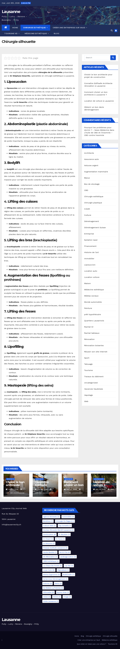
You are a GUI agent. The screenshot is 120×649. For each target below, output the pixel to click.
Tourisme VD (11, 33)
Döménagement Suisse (95, 227)
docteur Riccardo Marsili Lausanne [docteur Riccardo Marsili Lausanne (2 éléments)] (58, 530)
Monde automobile (93, 302)
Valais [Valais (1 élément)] (46, 597)
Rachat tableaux (91, 333)
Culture (87, 215)
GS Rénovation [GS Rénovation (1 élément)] (50, 557)
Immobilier (89, 258)
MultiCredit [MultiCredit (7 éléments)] (68, 574)
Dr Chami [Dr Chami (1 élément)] (48, 539)
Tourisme (88, 370)
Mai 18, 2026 (101, 489)
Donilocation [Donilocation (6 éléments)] (49, 534)
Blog (56, 33)
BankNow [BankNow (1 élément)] (48, 521)
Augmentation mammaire (96, 172)
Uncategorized (91, 383)
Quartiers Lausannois (94, 321)
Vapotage (88, 395)
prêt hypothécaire (92, 314)
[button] (112, 30)
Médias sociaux (91, 296)
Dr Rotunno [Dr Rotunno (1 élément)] (49, 543)
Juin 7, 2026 (13, 489)
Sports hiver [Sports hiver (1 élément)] (63, 592)
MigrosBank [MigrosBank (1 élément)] (63, 570)
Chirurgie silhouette (110, 636)
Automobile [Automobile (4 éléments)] (68, 517)
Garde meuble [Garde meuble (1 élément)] (50, 552)
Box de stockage (92, 184)
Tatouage (88, 364)
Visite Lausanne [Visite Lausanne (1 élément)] (50, 601)
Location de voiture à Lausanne (99, 101)
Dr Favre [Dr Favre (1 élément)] (60, 539)
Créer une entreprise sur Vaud (70, 28)
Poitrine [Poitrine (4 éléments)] (47, 583)
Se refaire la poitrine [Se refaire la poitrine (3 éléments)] (53, 588)
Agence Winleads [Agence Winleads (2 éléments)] (51, 517)
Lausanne (11, 11)
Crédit (87, 209)
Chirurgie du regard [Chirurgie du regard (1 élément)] (65, 521)
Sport (86, 358)
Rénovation (89, 339)
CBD (86, 190)
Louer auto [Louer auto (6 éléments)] (48, 570)
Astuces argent (91, 165)
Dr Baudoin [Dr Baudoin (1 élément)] (64, 534)
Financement (90, 246)
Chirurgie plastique (93, 203)
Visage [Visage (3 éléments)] (67, 597)
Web (86, 401)
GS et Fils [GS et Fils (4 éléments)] (64, 552)
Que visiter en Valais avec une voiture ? (91, 644)
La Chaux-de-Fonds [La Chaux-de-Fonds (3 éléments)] (52, 566)
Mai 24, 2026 (71, 489)
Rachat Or (89, 327)
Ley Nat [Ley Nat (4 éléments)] (69, 566)
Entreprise (89, 234)
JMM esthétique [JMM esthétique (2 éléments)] (51, 561)
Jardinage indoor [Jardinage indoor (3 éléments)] (68, 557)
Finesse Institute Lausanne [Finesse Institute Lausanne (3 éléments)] (55, 548)
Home (15, 28)
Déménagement (91, 221)
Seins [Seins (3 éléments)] (58, 583)
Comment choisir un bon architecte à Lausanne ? (74, 486)
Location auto (90, 271)
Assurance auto (91, 159)
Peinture (88, 308)
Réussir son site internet (95, 352)
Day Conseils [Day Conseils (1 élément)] (65, 525)
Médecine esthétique (37, 33)
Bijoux (87, 178)
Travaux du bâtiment (93, 376)
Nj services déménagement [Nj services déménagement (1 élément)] (55, 579)
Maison (87, 283)
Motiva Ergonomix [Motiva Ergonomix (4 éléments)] (51, 574)
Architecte (89, 153)
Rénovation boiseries (94, 345)
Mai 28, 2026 (42, 489)
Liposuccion (90, 265)
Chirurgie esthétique (35, 28)
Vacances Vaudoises (93, 389)
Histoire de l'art (91, 252)
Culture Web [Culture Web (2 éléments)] (49, 525)
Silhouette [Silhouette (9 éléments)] (48, 592)
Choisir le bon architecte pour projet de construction (16, 486)
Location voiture (91, 277)
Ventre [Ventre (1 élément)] (56, 597)
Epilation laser (91, 240)
